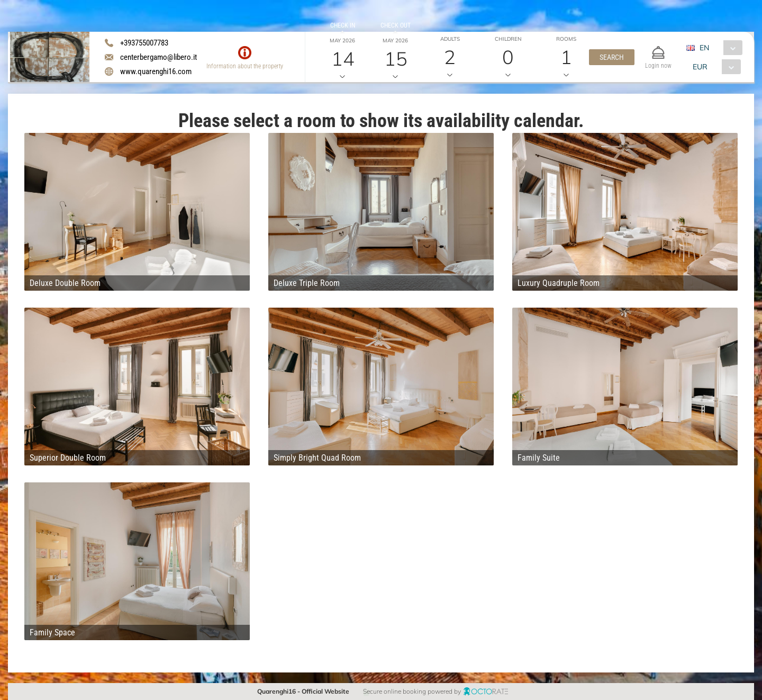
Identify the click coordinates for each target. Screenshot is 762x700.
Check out (395, 25)
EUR (700, 66)
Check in (342, 25)
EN (704, 47)
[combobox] (718, 48)
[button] (611, 57)
